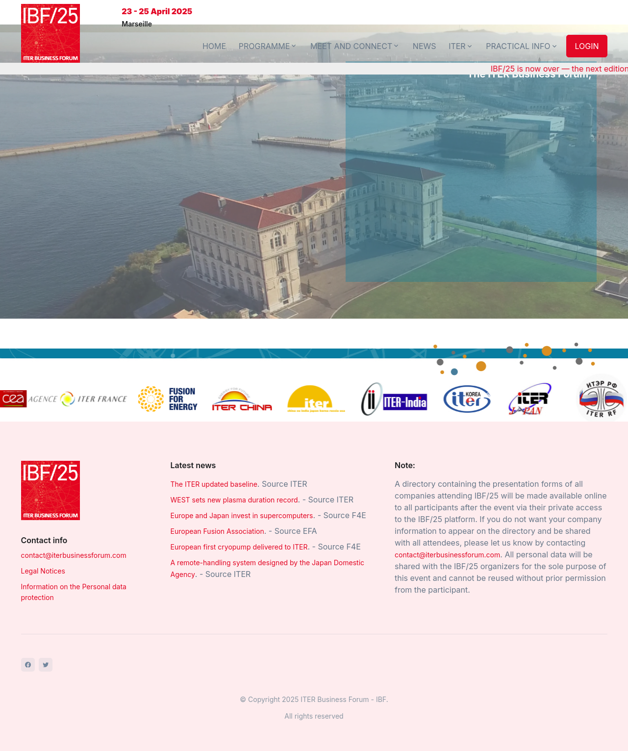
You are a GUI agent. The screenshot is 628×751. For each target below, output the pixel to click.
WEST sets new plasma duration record (234, 500)
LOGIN (587, 46)
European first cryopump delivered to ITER (239, 547)
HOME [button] (214, 46)
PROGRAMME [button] (268, 46)
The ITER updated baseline (214, 484)
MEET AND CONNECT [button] (355, 46)
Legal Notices (43, 571)
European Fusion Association (217, 531)
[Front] (50, 33)
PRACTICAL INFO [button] (522, 46)
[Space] (50, 490)
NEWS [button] (424, 46)
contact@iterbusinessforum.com (73, 555)
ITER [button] (461, 46)
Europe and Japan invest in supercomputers (242, 515)
